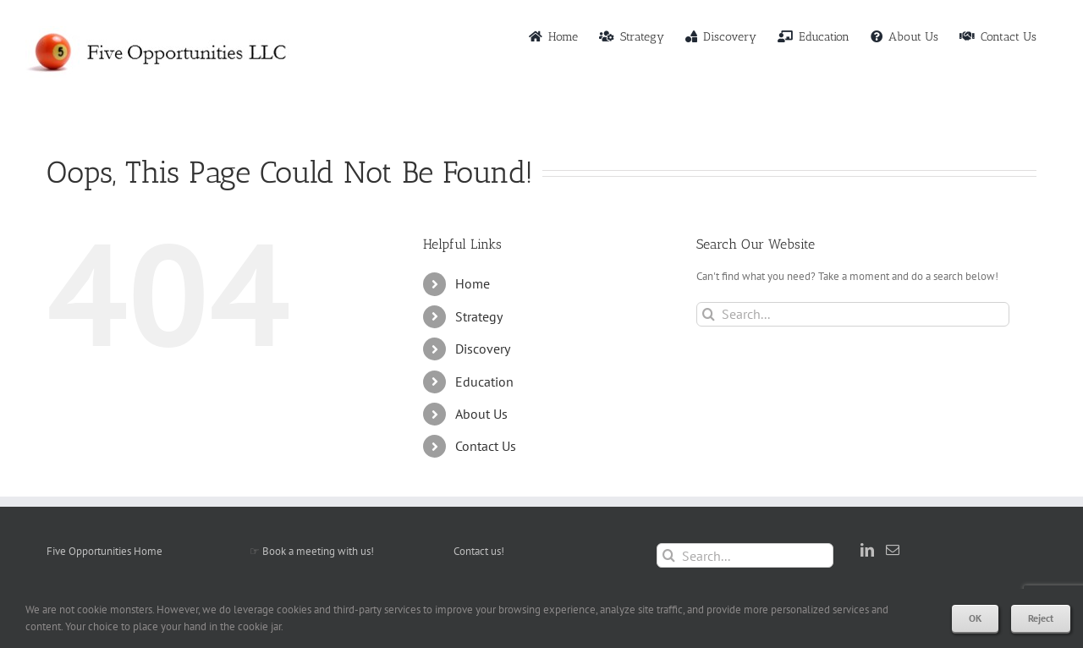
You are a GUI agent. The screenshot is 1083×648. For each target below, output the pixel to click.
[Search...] (852, 314)
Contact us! (479, 551)
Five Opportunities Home (104, 551)
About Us (481, 413)
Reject (1040, 618)
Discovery (482, 348)
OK (975, 618)
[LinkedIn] (867, 550)
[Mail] (892, 550)
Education (484, 381)
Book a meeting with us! (318, 551)
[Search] (708, 314)
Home (472, 283)
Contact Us (485, 445)
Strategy (479, 316)
